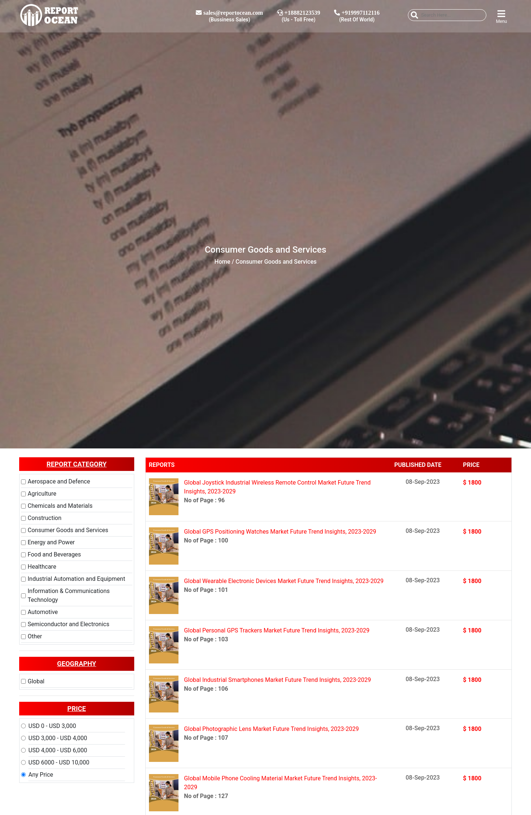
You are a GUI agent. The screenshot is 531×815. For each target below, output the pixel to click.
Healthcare (42, 566)
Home (222, 261)
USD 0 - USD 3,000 (52, 725)
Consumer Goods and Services (68, 530)
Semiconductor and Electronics (68, 624)
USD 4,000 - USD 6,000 (57, 750)
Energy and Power (51, 542)
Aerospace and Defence (59, 481)
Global (36, 681)
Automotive (43, 611)
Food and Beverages (54, 554)
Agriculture (42, 493)
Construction (45, 517)
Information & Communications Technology (69, 595)
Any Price (40, 774)
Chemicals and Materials (60, 505)
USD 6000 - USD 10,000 (58, 762)
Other (35, 636)
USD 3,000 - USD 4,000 (57, 738)
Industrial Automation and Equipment (76, 578)
